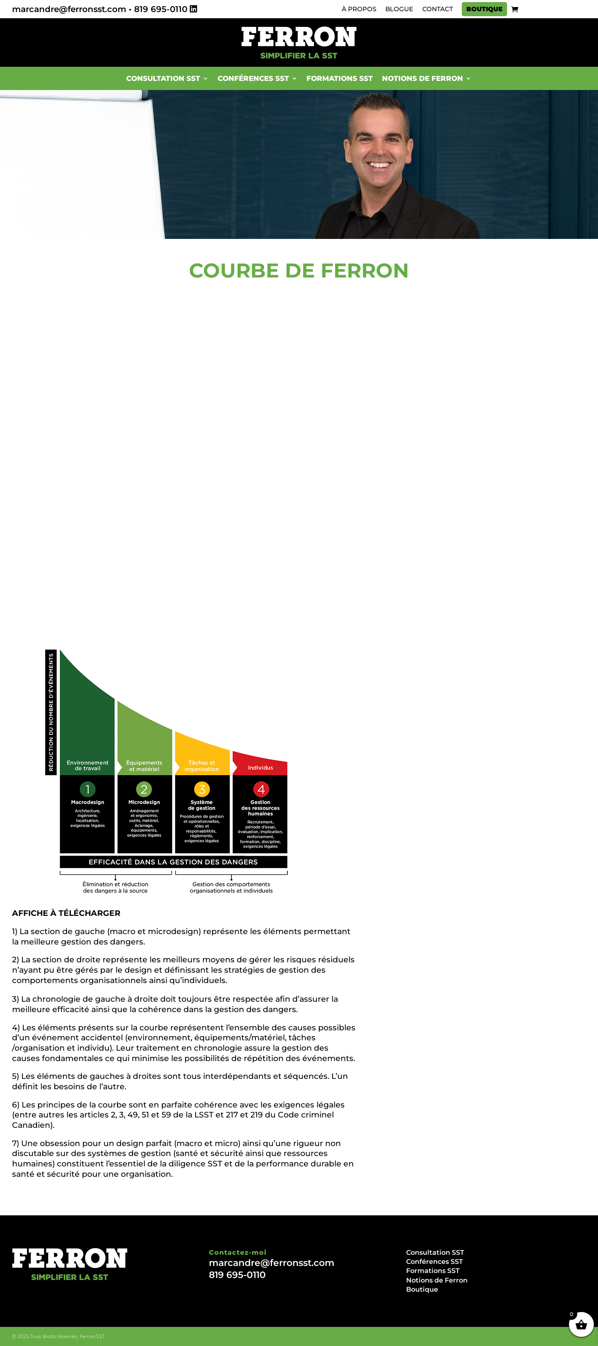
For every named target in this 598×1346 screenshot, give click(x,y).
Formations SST (339, 78)
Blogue (399, 9)
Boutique (484, 9)
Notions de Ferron (422, 78)
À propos (359, 9)
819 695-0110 (160, 9)
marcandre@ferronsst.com (69, 9)
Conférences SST (253, 78)
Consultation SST (163, 78)
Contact (437, 9)
